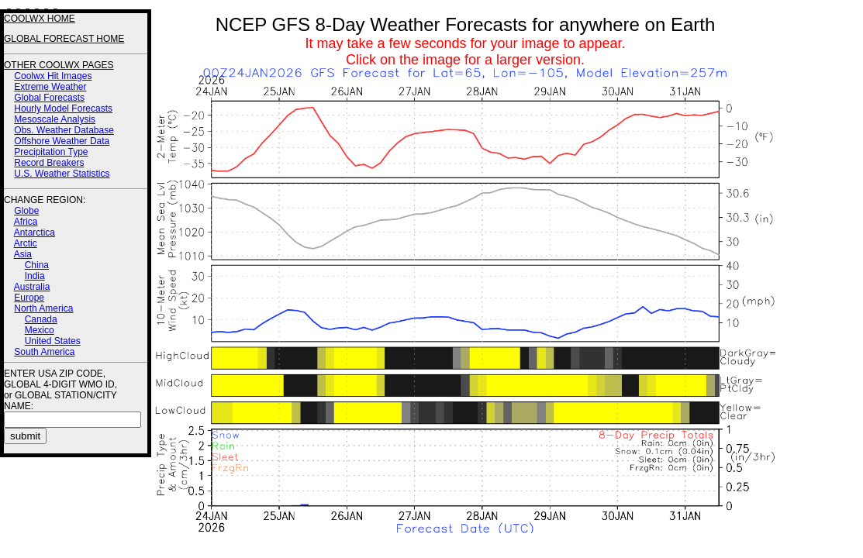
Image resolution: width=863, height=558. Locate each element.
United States (53, 341)
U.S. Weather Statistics (61, 173)
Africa (26, 221)
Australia (32, 286)
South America (44, 351)
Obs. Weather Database (64, 130)
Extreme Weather (50, 86)
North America (43, 308)
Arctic (25, 243)
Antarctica (34, 232)
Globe (26, 210)
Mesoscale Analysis (54, 119)
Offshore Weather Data (61, 141)
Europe (29, 297)
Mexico (39, 330)
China (37, 265)
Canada (41, 319)
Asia (23, 254)
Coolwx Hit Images (52, 76)
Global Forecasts (49, 97)
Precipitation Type (51, 151)
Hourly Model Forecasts (63, 108)
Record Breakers (49, 162)
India (35, 275)
